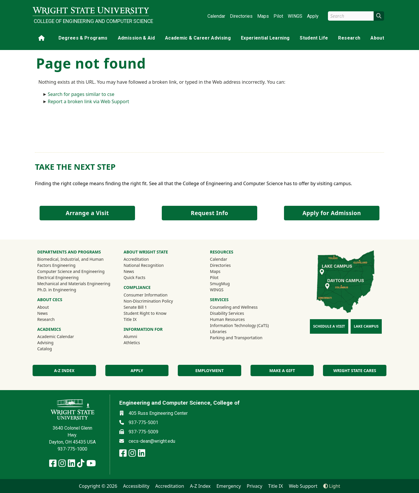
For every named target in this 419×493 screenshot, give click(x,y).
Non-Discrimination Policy (148, 301)
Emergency (228, 486)
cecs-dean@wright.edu (152, 441)
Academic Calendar (55, 336)
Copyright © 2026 (98, 486)
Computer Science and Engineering (70, 271)
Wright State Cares (354, 370)
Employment (209, 370)
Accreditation (136, 259)
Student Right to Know (145, 313)
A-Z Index (200, 486)
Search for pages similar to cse (81, 94)
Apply (313, 16)
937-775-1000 (72, 449)
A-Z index (64, 370)
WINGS (295, 16)
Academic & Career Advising (198, 38)
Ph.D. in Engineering (56, 289)
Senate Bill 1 (135, 307)
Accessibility (136, 486)
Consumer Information (146, 295)
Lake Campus (366, 326)
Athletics (140, 342)
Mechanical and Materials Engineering (73, 283)
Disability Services (227, 313)
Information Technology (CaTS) (239, 325)
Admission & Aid (136, 38)
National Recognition (144, 265)
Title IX (130, 319)
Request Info (209, 213)
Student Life (314, 38)
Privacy (254, 486)
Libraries (218, 331)
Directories (241, 16)
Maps (263, 16)
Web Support (303, 486)
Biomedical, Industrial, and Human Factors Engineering (70, 262)
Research (349, 38)
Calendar (216, 16)
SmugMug (227, 283)
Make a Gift (282, 370)
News (42, 313)
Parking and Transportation (236, 337)
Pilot (278, 16)
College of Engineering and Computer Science (91, 21)
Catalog (44, 348)
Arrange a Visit (87, 213)
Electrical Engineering (58, 277)
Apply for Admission (332, 213)
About (377, 38)
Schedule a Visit (329, 326)
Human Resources (227, 319)
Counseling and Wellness (234, 307)
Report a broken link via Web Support (88, 101)
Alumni (138, 336)
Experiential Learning (265, 38)
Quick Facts (134, 277)
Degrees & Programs (83, 38)
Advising (45, 342)
